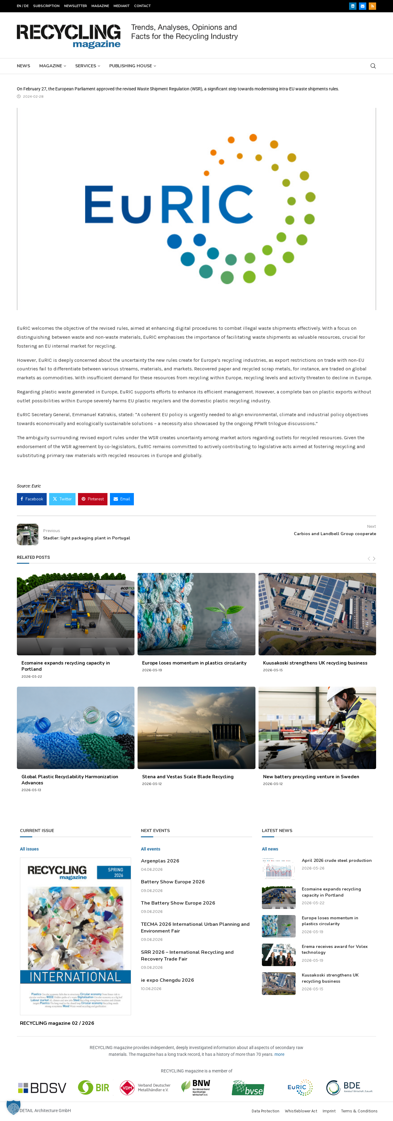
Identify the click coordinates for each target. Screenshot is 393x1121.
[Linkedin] (352, 6)
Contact (142, 6)
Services (85, 66)
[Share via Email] (122, 499)
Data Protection (265, 1111)
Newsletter (75, 6)
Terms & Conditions (359, 1111)
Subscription (46, 6)
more (279, 1054)
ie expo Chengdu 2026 (167, 980)
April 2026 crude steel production (337, 860)
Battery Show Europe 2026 (173, 881)
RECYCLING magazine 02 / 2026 (57, 1023)
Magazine (100, 6)
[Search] (373, 66)
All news (270, 849)
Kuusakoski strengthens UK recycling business (315, 663)
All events (150, 849)
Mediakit (122, 6)
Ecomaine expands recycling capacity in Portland (331, 892)
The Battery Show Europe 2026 (178, 903)
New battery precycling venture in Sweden (311, 777)
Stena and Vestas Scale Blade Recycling (188, 777)
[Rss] (372, 6)
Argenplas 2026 (160, 861)
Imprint (329, 1111)
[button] (13, 1107)
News (23, 66)
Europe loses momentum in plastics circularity (194, 663)
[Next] (374, 559)
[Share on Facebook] (32, 499)
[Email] (362, 6)
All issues (29, 849)
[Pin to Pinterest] (92, 499)
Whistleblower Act (301, 1111)
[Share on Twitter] (62, 499)
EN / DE (23, 6)
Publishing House (130, 66)
